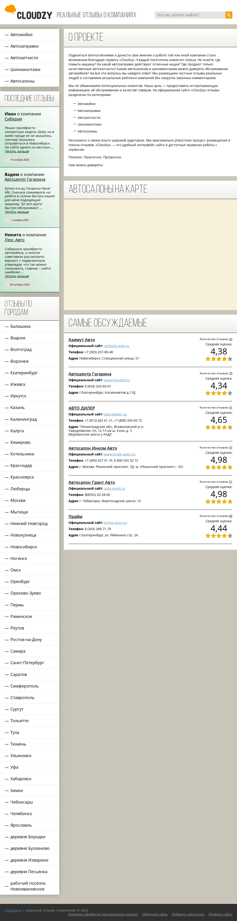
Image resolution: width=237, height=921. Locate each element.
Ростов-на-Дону (26, 639)
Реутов (17, 628)
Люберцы (20, 488)
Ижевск (17, 384)
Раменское (21, 616)
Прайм (75, 516)
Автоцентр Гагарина (25, 179)
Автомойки (21, 34)
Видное (17, 338)
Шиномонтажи (25, 69)
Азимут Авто (82, 340)
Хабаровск (20, 778)
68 (230, 516)
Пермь (17, 605)
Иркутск (18, 396)
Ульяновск (20, 755)
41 (230, 407)
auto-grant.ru (114, 488)
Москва (17, 500)
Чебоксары (21, 802)
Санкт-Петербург (27, 662)
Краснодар (21, 465)
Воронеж (19, 361)
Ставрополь (22, 697)
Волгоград (20, 349)
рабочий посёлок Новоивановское (28, 886)
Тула (14, 732)
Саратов (18, 674)
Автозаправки (24, 46)
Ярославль (21, 825)
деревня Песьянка (28, 871)
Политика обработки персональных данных (103, 914)
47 (230, 447)
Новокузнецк (23, 535)
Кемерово (20, 442)
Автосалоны (22, 81)
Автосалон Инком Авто (93, 448)
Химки (16, 790)
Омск (15, 570)
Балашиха (20, 326)
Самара (17, 651)
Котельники (22, 454)
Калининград (23, 419)
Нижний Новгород (28, 523)
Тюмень (18, 744)
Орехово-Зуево (25, 593)
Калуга (17, 430)
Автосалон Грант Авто (92, 482)
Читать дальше (17, 151)
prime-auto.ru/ (115, 522)
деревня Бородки (27, 836)
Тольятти (19, 720)
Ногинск (18, 558)
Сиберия (13, 119)
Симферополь (24, 686)
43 (230, 339)
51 (230, 481)
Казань (17, 407)
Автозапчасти (24, 57)
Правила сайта (220, 914)
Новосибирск (23, 547)
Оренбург (20, 581)
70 (230, 373)
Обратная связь (155, 914)
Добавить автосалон (188, 914)
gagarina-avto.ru (117, 380)
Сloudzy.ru (13, 910)
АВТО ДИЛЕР (82, 408)
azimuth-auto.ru (116, 346)
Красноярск (22, 477)
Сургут (16, 709)
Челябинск (21, 813)
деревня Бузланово (30, 848)
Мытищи (19, 512)
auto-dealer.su (115, 414)
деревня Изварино (29, 860)
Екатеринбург (24, 372)
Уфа (14, 767)
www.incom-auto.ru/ (120, 454)
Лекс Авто (15, 240)
